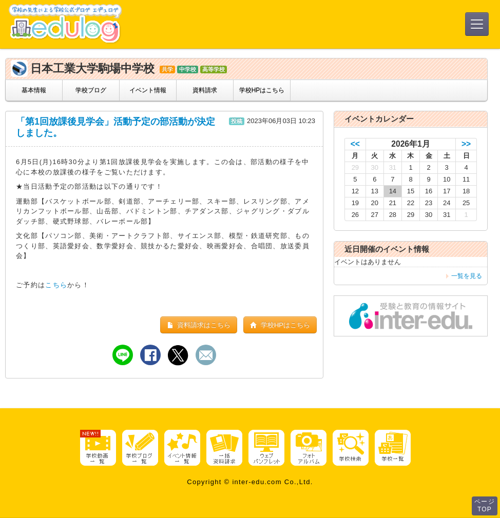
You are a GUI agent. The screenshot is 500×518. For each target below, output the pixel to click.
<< (355, 144)
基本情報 (34, 90)
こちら (56, 285)
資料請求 (205, 90)
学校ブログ (90, 90)
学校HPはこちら (262, 90)
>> (466, 144)
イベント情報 (147, 90)
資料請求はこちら (199, 325)
